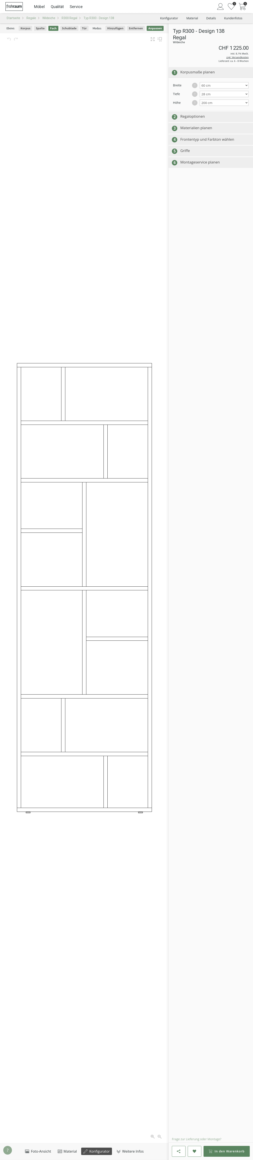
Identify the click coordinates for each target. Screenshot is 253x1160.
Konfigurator (96, 1151)
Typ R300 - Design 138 (99, 18)
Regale (31, 18)
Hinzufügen (115, 28)
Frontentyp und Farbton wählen (207, 139)
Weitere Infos (130, 1151)
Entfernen (136, 28)
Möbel (39, 6)
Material (67, 1151)
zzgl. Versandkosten (237, 57)
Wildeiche (48, 18)
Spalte (40, 28)
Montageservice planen (200, 162)
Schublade (69, 28)
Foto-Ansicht (38, 1151)
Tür (84, 28)
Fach (53, 28)
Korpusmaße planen (197, 71)
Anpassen (155, 28)
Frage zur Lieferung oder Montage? (196, 1139)
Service (76, 6)
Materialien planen (196, 127)
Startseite (13, 18)
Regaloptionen (192, 116)
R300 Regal (69, 18)
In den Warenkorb (226, 1151)
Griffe (185, 150)
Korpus (25, 28)
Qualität (57, 6)
